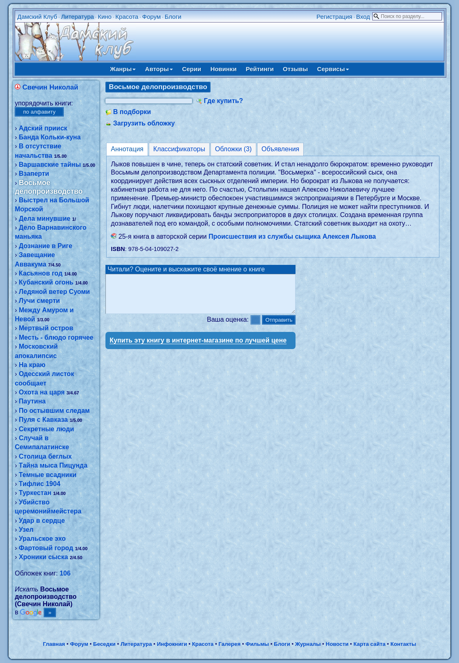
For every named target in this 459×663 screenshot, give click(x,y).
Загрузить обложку (144, 123)
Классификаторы (179, 149)
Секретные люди (46, 429)
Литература (77, 16)
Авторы (159, 68)
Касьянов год (41, 273)
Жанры (123, 68)
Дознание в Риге (45, 245)
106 (65, 573)
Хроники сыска (43, 556)
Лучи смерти (39, 300)
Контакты (403, 644)
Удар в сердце (42, 520)
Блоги (173, 16)
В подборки (132, 111)
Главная (54, 644)
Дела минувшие (44, 218)
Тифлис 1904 (39, 483)
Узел (26, 529)
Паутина (32, 401)
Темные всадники (47, 474)
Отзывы (295, 68)
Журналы (308, 644)
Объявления (281, 149)
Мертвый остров (46, 328)
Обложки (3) (233, 149)
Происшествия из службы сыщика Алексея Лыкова (292, 236)
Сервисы (333, 68)
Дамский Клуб (37, 16)
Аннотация (127, 149)
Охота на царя (42, 392)
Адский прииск (43, 128)
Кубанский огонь (46, 282)
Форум (151, 16)
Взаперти (34, 173)
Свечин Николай (50, 87)
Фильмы (257, 644)
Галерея (230, 644)
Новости (337, 644)
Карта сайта (369, 644)
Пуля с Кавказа (43, 419)
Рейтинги (259, 68)
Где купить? (223, 100)
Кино (105, 16)
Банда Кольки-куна (50, 137)
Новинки (223, 68)
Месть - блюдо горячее (56, 337)
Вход (363, 16)
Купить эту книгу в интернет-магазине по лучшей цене (198, 347)
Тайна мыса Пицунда (53, 465)
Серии (191, 68)
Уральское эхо (42, 538)
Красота (126, 16)
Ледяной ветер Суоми (54, 291)
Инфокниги (172, 644)
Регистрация (334, 16)
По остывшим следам (54, 410)
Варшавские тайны (50, 164)
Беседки (104, 644)
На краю (32, 364)
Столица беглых (45, 456)
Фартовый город (46, 547)
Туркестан (35, 492)
